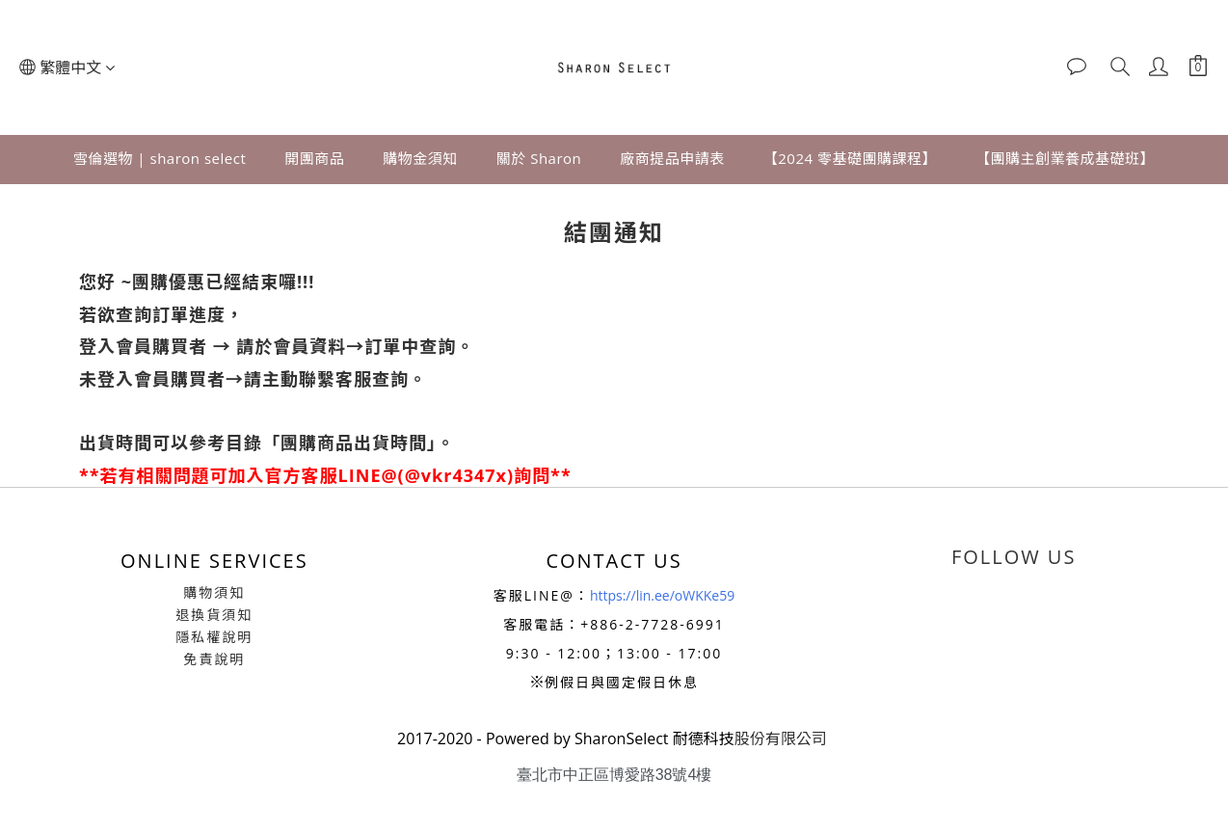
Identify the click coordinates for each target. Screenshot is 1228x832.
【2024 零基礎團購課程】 (850, 158)
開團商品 (314, 158)
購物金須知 (420, 158)
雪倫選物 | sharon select (159, 158)
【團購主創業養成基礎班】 (1065, 158)
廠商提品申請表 (672, 158)
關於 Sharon (539, 158)
